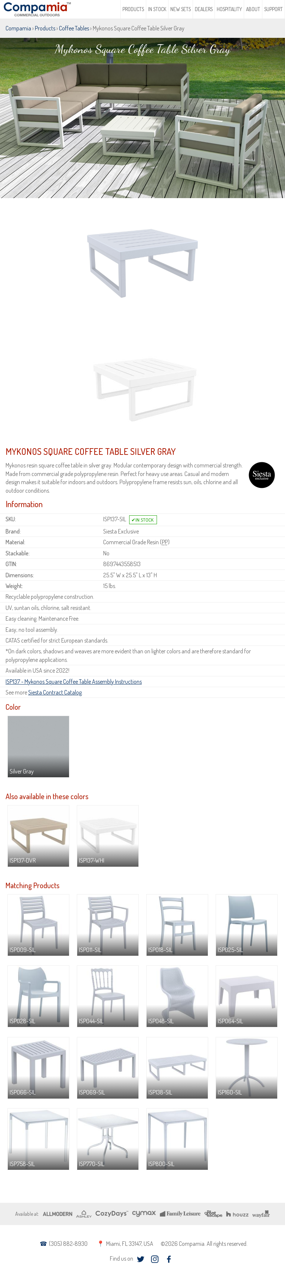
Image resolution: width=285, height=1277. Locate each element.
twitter (140, 1259)
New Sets (180, 9)
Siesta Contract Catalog (55, 692)
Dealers (204, 9)
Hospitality (229, 9)
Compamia (18, 28)
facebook (169, 1259)
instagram (154, 1259)
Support (273, 9)
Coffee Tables (74, 28)
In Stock (157, 9)
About (253, 9)
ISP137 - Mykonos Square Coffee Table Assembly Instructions (74, 681)
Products (133, 9)
